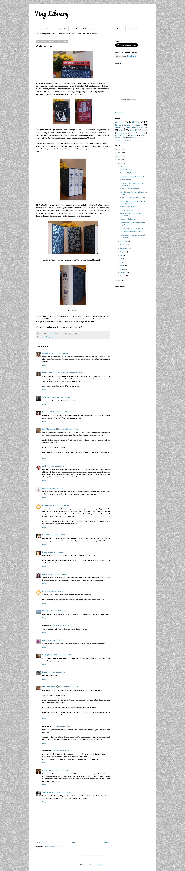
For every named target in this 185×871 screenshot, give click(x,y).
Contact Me (62, 28)
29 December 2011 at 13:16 (61, 726)
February (123, 272)
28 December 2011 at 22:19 (61, 625)
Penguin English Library (46, 33)
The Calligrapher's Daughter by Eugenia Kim (133, 193)
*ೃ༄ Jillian (46, 397)
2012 (120, 160)
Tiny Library (51, 13)
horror (131, 133)
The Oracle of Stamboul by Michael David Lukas (131, 184)
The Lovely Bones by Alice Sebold (131, 231)
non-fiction (130, 127)
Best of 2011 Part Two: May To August (132, 197)
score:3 (122, 130)
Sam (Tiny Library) (48, 429)
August (122, 252)
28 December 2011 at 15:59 (56, 466)
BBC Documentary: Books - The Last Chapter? (132, 214)
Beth (43, 488)
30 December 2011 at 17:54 (58, 770)
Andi (44, 466)
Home (39, 28)
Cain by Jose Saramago (127, 210)
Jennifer (45, 770)
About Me (49, 28)
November (124, 241)
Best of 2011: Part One (127, 206)
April (122, 265)
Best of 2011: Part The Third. (129, 188)
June (121, 258)
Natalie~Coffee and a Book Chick (53, 372)
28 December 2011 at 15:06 (64, 412)
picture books (125, 140)
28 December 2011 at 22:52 (54, 640)
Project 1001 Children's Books (89, 33)
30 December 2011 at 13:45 (61, 750)
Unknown (45, 505)
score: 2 (141, 133)
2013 (120, 156)
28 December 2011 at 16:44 (55, 488)
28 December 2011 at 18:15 (55, 535)
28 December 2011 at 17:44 (59, 505)
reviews (119, 122)
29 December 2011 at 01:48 (57, 672)
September (124, 248)
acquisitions (45, 337)
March (122, 269)
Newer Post (40, 842)
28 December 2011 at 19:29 (57, 574)
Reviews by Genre (96, 28)
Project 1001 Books (66, 33)
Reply (44, 365)
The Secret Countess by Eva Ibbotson (132, 228)
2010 (120, 280)
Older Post (105, 842)
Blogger (101, 865)
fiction (136, 122)
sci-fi (142, 135)
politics (133, 135)
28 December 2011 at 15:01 (58, 353)
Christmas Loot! (125, 179)
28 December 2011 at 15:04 (74, 372)
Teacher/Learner (48, 792)
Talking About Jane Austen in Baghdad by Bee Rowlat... (133, 202)
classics (118, 127)
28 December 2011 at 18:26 (53, 552)
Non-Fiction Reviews (115, 28)
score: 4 (139, 124)
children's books (120, 138)
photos (52, 337)
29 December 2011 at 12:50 (68, 686)
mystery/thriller (120, 135)
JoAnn (44, 672)
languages (118, 140)
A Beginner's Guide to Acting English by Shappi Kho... (132, 223)
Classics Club (133, 28)
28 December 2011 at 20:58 (58, 611)
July (121, 255)
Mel (43, 640)
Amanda (45, 353)
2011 (120, 163)
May (121, 262)
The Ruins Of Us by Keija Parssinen (132, 176)
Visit (119, 112)
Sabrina (45, 611)
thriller (130, 138)
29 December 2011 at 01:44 (63, 655)
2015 (120, 149)
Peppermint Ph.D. (48, 412)
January (123, 276)
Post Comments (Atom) (53, 846)
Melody (44, 574)
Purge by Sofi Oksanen (127, 219)
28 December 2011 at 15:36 (68, 429)
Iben (43, 535)
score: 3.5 (143, 127)
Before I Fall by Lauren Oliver (130, 173)
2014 (120, 153)
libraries (137, 138)
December (124, 166)
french (143, 138)
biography (122, 133)
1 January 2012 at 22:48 (63, 792)
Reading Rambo (47, 655)
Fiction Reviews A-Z (78, 28)
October (123, 245)
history (144, 130)
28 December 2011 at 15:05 (60, 397)
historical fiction (122, 124)
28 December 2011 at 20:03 (53, 591)
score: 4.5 (133, 130)
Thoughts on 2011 (126, 169)
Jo (43, 591)
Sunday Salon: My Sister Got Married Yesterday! (132, 236)
